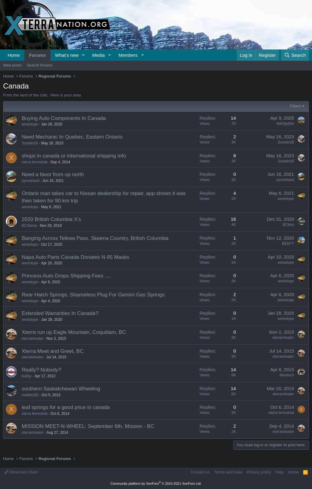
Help (280, 472)
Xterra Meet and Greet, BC (52, 351)
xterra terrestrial (34, 162)
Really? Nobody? (41, 370)
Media (98, 55)
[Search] (295, 55)
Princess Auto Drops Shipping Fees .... (66, 276)
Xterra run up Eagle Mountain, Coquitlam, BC (74, 332)
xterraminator (32, 338)
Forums (37, 55)
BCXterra (29, 225)
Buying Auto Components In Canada (64, 118)
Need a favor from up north (53, 174)
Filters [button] (295, 106)
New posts (12, 65)
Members (128, 55)
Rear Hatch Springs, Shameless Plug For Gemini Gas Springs (93, 295)
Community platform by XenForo (156, 483)
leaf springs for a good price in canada (66, 407)
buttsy (26, 376)
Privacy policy (259, 472)
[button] (83, 55)
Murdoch (287, 375)
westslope (30, 124)
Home (14, 55)
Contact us (200, 472)
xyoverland (30, 181)
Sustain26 (30, 143)
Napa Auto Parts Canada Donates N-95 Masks (75, 257)
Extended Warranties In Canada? (60, 313)
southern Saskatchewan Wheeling (61, 389)
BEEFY (288, 243)
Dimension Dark (21, 472)
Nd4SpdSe (285, 123)
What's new (67, 55)
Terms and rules (228, 472)
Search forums (40, 65)
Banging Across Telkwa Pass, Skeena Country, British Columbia (95, 238)
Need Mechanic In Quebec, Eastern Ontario (72, 137)
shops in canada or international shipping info (74, 156)
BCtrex (288, 225)
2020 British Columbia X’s (51, 219)
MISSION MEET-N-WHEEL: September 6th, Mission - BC (88, 426)
